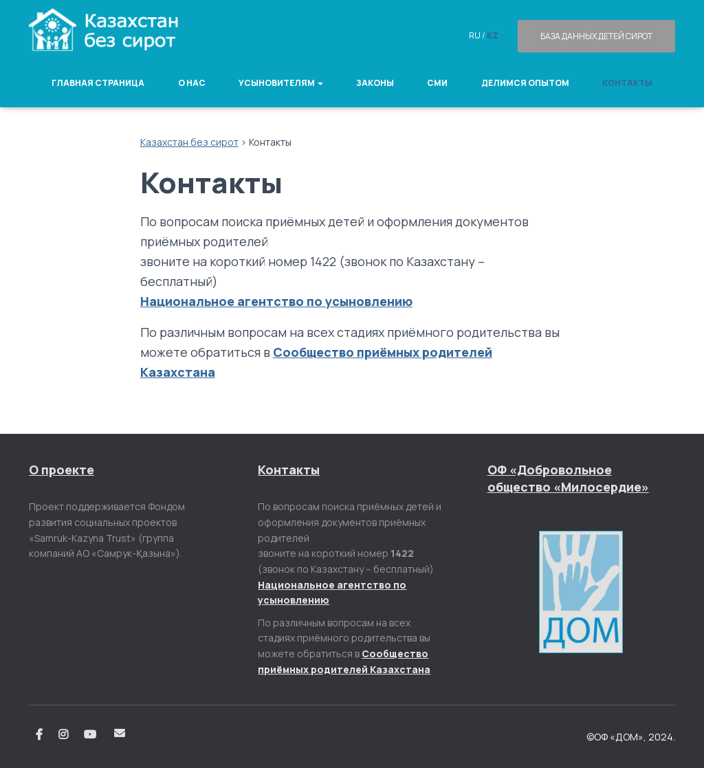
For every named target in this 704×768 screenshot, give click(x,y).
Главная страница (98, 83)
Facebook (39, 735)
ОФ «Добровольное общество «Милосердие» (568, 478)
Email (119, 733)
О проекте (61, 469)
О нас (192, 83)
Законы (375, 83)
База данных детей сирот (596, 36)
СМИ (437, 83)
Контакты (627, 83)
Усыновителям (281, 83)
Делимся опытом (525, 83)
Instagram (63, 735)
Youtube (91, 735)
